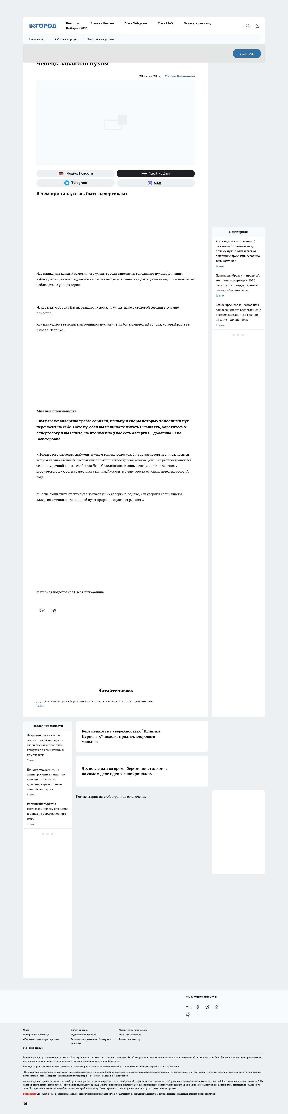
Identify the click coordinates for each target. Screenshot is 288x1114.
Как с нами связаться (130, 1034)
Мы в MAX (165, 23)
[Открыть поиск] (248, 25)
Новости (72, 23)
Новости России (101, 23)
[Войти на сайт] (257, 25)
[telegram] (55, 610)
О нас (26, 1029)
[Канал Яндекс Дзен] (156, 173)
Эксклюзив (36, 39)
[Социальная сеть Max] (156, 183)
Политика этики (79, 1029)
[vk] (42, 610)
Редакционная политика (83, 1034)
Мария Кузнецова (179, 76)
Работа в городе (66, 39)
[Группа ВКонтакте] (188, 1007)
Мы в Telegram (136, 23)
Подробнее (122, 1075)
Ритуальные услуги (100, 39)
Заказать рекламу (197, 23)
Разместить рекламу (129, 1039)
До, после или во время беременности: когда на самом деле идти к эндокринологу (115, 703)
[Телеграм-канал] (75, 183)
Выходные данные (33, 1047)
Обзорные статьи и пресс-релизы (41, 1039)
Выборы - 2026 (76, 28)
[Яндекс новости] (75, 173)
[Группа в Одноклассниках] (198, 1007)
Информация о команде (36, 1034)
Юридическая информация (133, 1029)
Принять (247, 53)
